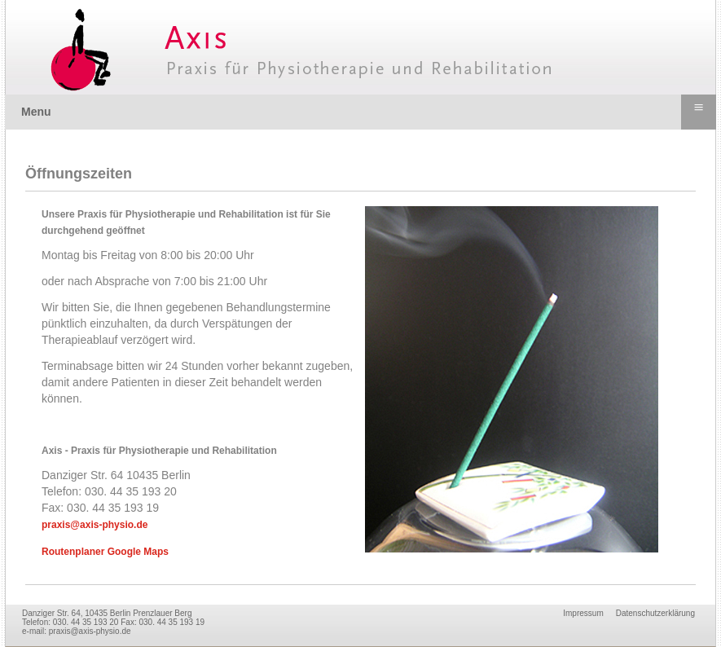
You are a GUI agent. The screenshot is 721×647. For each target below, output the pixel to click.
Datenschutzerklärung (655, 613)
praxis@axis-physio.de (94, 524)
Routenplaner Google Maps (105, 551)
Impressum (583, 613)
